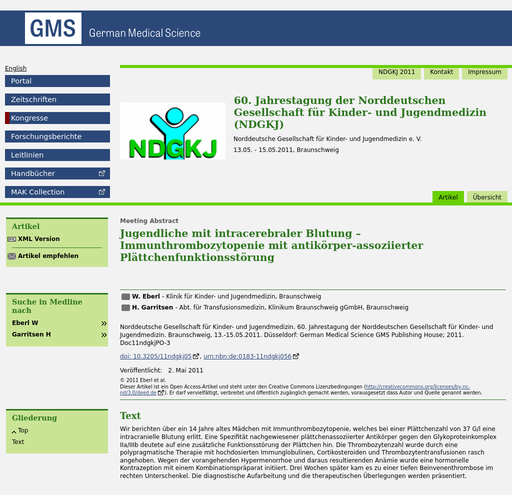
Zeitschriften (33, 100)
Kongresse (29, 118)
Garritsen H (31, 334)
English (15, 68)
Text (18, 442)
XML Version (39, 239)
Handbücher (33, 174)
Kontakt (441, 72)
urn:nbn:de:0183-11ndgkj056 (248, 356)
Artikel (448, 197)
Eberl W (25, 323)
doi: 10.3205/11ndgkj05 (156, 356)
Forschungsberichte (46, 136)
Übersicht (487, 197)
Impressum (485, 72)
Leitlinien (27, 155)
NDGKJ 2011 (396, 72)
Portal (21, 81)
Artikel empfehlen (48, 256)
